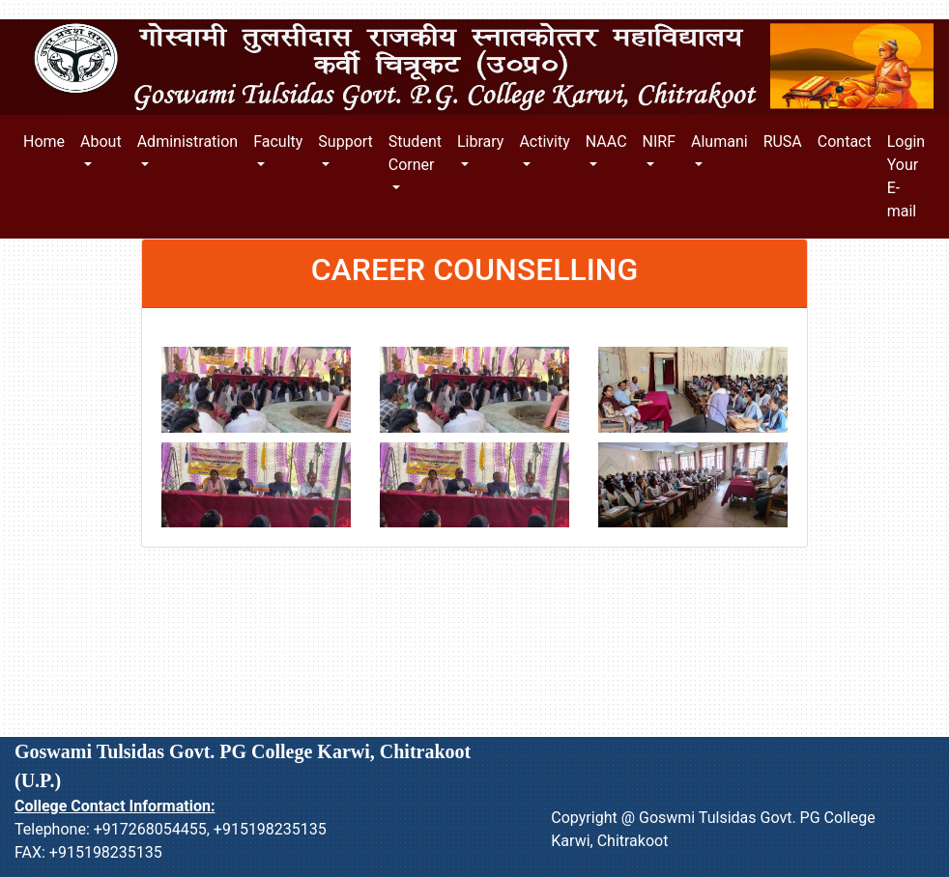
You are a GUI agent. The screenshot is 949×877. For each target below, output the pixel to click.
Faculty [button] (277, 141)
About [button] (101, 141)
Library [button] (480, 141)
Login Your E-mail (906, 176)
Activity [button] (544, 141)
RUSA (782, 141)
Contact (845, 141)
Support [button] (345, 141)
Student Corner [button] (415, 153)
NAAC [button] (606, 141)
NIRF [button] (659, 141)
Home (47, 140)
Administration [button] (188, 141)
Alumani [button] (719, 141)
